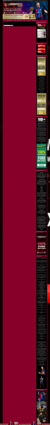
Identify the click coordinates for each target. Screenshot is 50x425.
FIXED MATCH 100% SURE (7, 0)
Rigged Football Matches (42, 89)
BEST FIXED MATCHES (41, 79)
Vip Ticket (14, 20)
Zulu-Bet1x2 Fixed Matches (41, 88)
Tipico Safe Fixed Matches (41, 85)
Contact (24, 20)
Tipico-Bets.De (34, 20)
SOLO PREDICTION (41, 76)
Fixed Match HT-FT (19, 20)
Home (5, 20)
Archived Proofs (29, 20)
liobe (38, 270)
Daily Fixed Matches (9, 20)
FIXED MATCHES (41, 80)
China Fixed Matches (41, 84)
